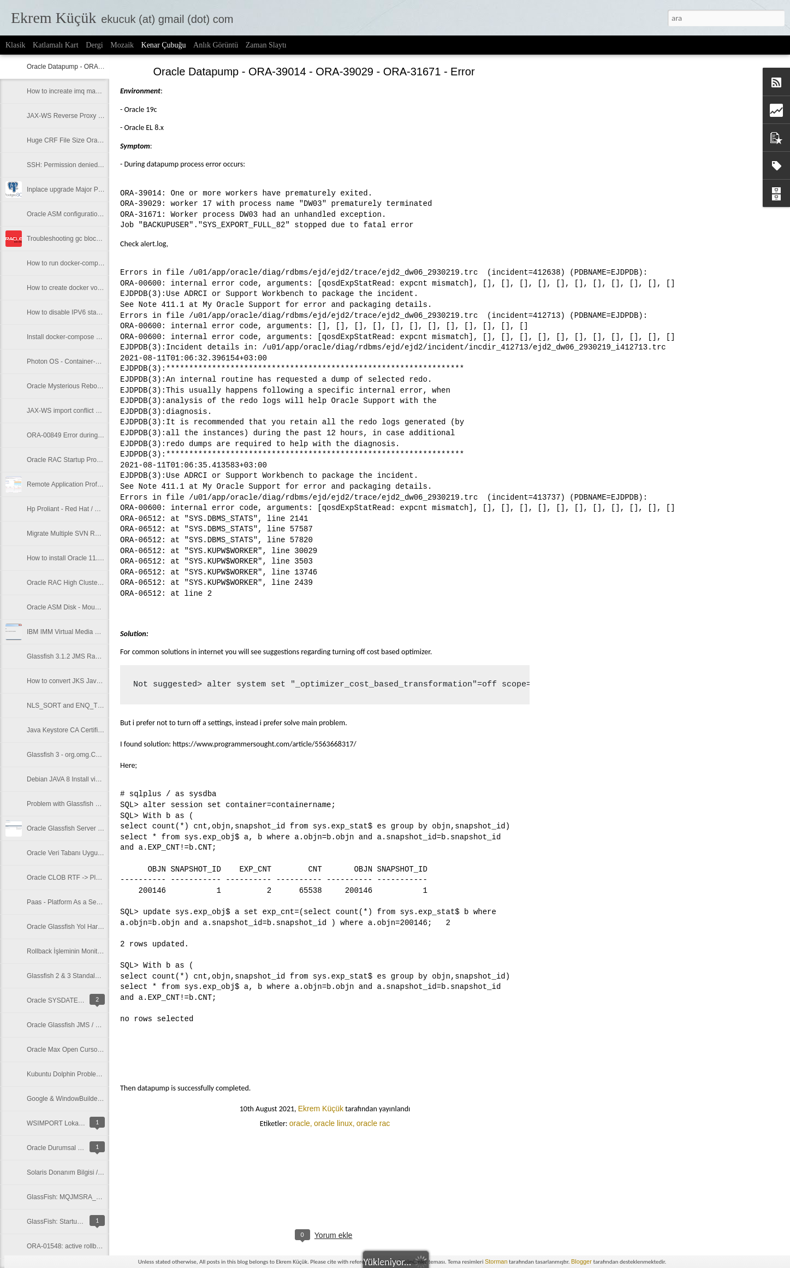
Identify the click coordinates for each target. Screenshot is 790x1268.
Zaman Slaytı (266, 45)
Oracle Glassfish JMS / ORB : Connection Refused (100, 1025)
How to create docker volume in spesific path (92, 288)
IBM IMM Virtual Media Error (68, 632)
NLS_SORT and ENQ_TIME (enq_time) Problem (98, 705)
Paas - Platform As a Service (68, 902)
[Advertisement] (589, 243)
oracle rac (373, 1123)
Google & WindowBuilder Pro (69, 1099)
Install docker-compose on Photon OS (82, 337)
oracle (299, 1123)
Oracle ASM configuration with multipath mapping (98, 214)
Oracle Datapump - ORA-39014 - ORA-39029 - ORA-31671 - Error (313, 72)
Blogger (581, 1261)
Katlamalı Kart (56, 45)
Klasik (15, 45)
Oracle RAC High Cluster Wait (70, 582)
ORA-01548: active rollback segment (80, 1246)
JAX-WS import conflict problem (73, 410)
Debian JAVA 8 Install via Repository (79, 779)
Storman (496, 1261)
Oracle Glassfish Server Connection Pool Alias (94, 828)
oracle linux (333, 1123)
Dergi (94, 45)
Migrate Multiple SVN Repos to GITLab (83, 533)
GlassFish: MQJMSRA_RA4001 (73, 1197)
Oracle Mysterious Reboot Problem (78, 386)
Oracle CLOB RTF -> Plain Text (72, 877)
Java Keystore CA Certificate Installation (85, 730)
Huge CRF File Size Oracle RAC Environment (93, 140)
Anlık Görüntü (215, 45)
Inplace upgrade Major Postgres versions (86, 189)
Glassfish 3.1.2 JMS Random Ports (78, 656)
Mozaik (122, 45)
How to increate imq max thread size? (81, 91)
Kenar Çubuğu (163, 45)
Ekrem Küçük (320, 1108)
